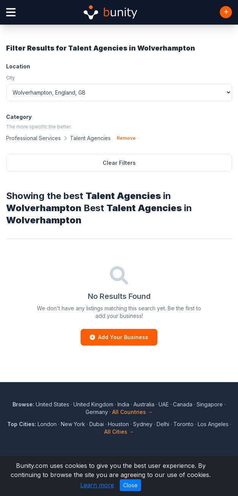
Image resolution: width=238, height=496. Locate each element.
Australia (143, 404)
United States (52, 404)
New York (73, 424)
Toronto (183, 424)
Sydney (142, 424)
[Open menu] (11, 12)
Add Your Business (119, 337)
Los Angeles (213, 424)
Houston (118, 424)
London (47, 424)
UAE (164, 404)
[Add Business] (226, 12)
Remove (126, 138)
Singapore (210, 404)
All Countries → (132, 412)
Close (130, 485)
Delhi (163, 424)
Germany (97, 412)
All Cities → (119, 431)
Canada (182, 404)
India (123, 404)
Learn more (97, 485)
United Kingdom (93, 404)
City (10, 78)
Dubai (96, 424)
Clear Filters (119, 163)
